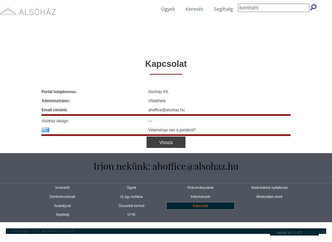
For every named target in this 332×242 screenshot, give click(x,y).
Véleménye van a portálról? (172, 130)
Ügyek (168, 9)
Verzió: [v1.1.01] (289, 232)
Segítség (223, 9)
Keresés (194, 9)
